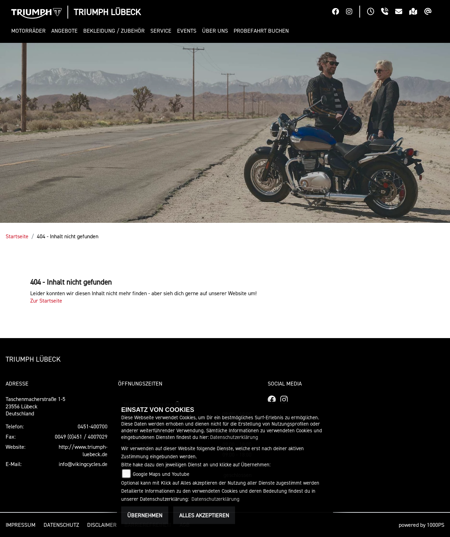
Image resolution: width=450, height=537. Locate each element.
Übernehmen (144, 515)
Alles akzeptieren (204, 515)
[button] (29, 30)
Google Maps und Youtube (161, 474)
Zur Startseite (46, 300)
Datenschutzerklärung (234, 437)
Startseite (17, 236)
